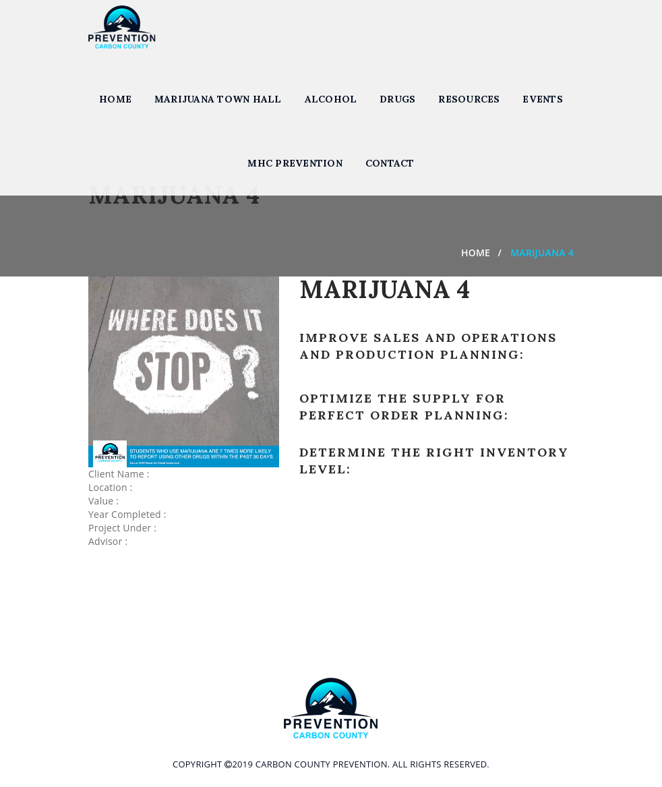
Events (542, 99)
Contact (390, 163)
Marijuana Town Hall (218, 99)
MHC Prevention (294, 163)
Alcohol (331, 99)
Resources (469, 99)
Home (115, 99)
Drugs (397, 99)
